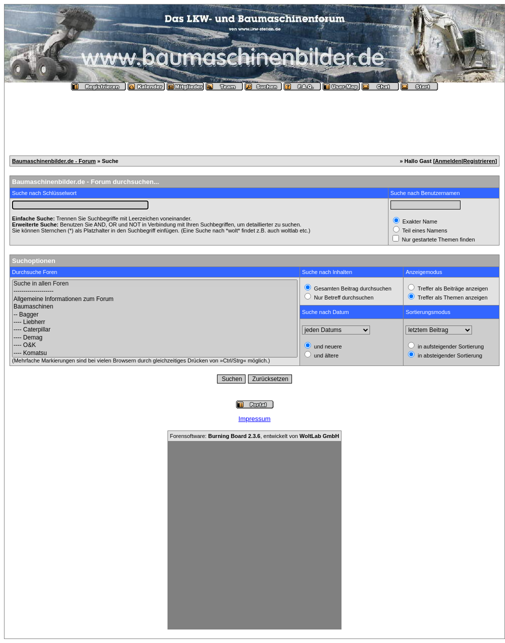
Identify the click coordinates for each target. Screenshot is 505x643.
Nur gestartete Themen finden (437, 239)
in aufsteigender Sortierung (450, 347)
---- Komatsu (154, 353)
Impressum (254, 418)
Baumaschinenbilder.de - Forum (54, 161)
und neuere (327, 347)
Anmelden (448, 161)
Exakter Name (419, 221)
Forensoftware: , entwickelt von (254, 436)
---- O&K (154, 345)
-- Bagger (154, 314)
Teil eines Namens (424, 231)
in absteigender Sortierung (449, 355)
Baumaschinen (154, 306)
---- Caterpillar (154, 330)
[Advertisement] (254, 119)
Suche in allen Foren (154, 284)
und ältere (325, 355)
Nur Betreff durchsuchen (343, 297)
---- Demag (154, 338)
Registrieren (479, 161)
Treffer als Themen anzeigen (452, 297)
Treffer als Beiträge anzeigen (452, 289)
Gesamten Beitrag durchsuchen (352, 289)
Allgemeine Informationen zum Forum (154, 299)
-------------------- (154, 291)
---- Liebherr (154, 322)
